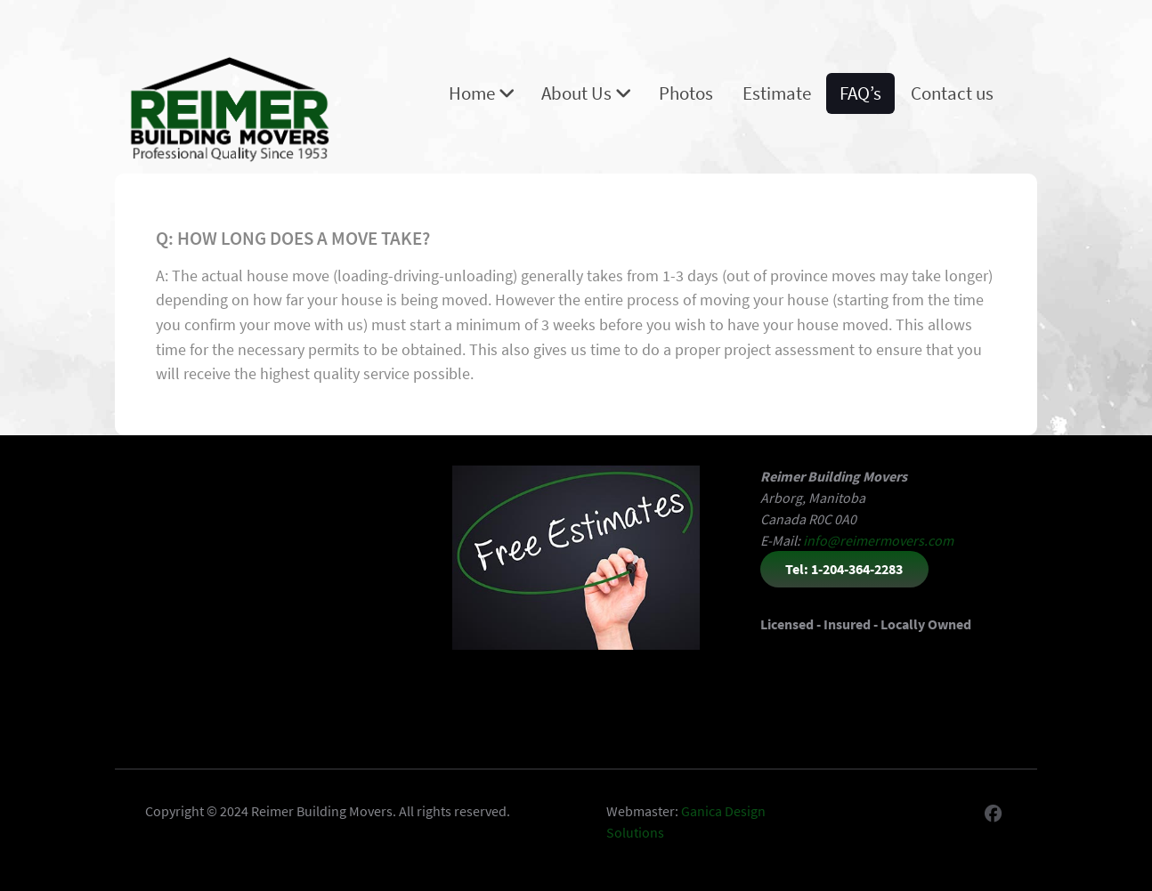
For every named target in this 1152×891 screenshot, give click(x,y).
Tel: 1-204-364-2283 (844, 569)
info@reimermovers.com (878, 540)
